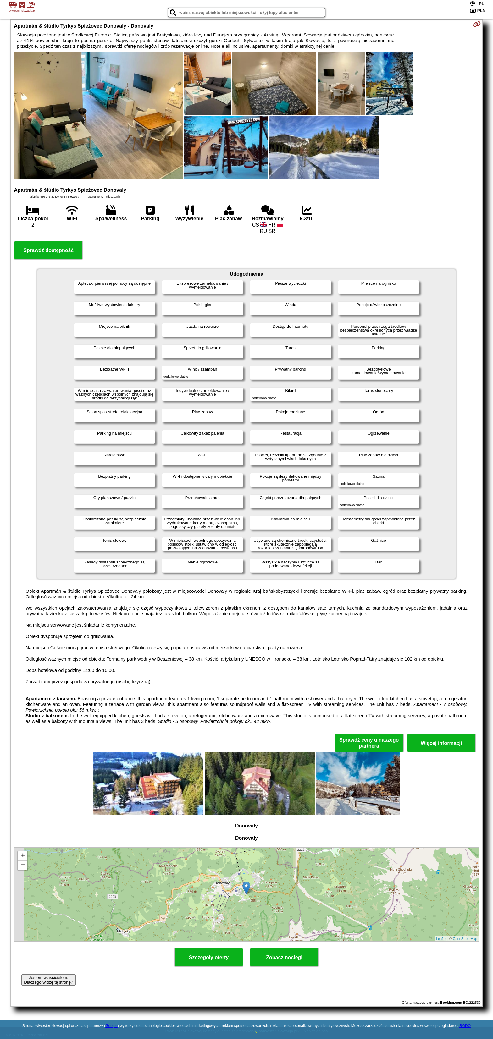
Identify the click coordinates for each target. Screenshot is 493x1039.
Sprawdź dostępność (48, 250)
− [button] (23, 865)
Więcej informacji (441, 743)
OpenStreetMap (465, 939)
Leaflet (441, 939)
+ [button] (23, 856)
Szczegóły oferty (209, 957)
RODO (465, 1026)
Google (111, 1026)
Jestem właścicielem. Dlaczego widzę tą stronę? (48, 980)
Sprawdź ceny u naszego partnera (369, 743)
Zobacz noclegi (284, 957)
